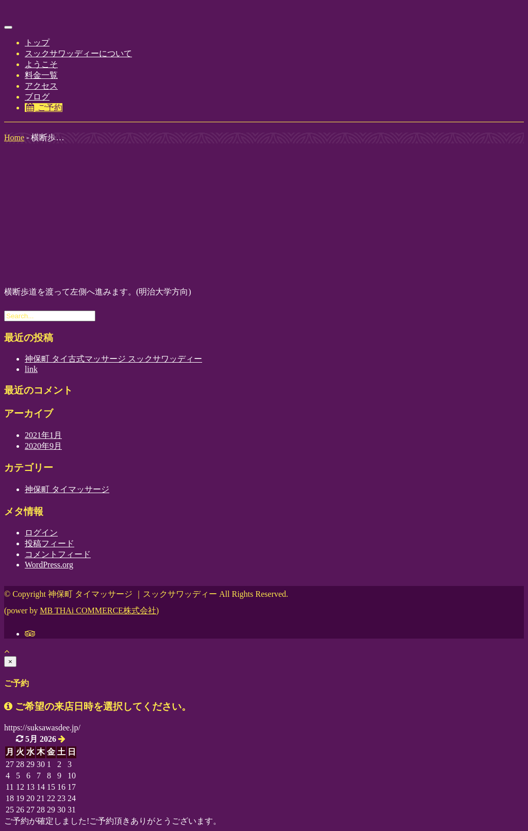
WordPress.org (49, 564)
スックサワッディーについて (78, 53)
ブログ (37, 96)
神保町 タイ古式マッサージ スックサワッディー (113, 358)
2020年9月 (43, 446)
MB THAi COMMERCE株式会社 (98, 610)
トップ (37, 42)
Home (14, 137)
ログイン (41, 532)
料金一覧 (41, 75)
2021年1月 (43, 435)
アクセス (41, 86)
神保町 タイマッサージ (67, 489)
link (31, 369)
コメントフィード (58, 554)
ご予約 (43, 107)
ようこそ (41, 64)
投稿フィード (49, 543)
